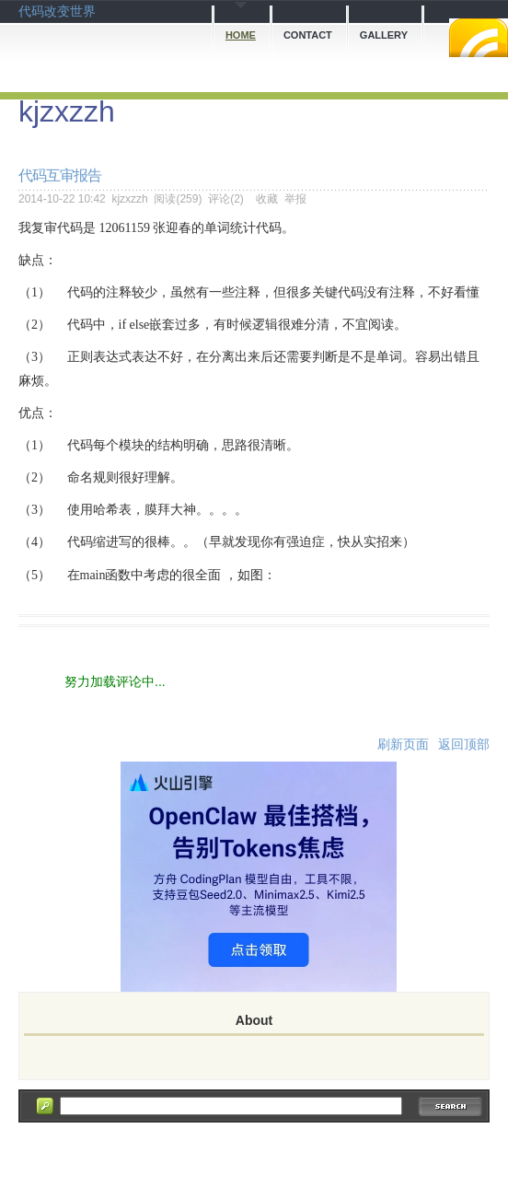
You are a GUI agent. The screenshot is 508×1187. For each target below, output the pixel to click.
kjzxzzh (66, 111)
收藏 (267, 198)
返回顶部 (464, 744)
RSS (478, 37)
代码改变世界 (57, 11)
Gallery (384, 35)
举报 (295, 198)
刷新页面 (403, 744)
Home (240, 35)
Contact (307, 35)
